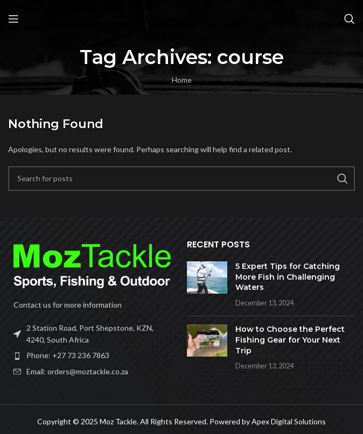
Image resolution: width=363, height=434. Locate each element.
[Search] (349, 19)
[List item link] (92, 355)
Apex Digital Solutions (289, 421)
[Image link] (92, 264)
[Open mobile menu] (13, 19)
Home (182, 79)
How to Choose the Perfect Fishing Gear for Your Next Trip (290, 339)
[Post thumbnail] (207, 284)
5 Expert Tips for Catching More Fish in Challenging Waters (287, 276)
